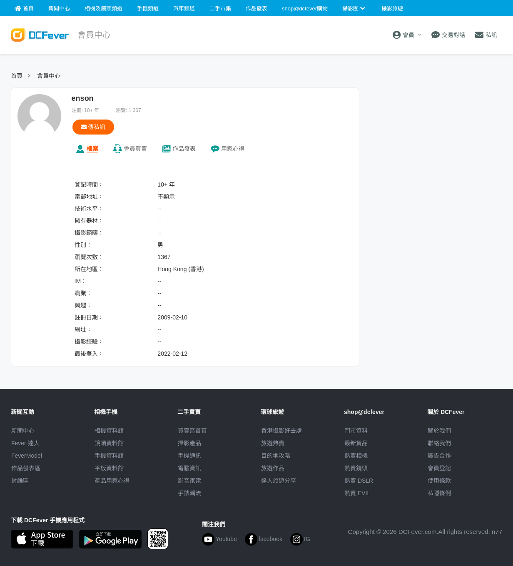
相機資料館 (109, 430)
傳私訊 (93, 127)
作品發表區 (25, 468)
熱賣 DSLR (358, 480)
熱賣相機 (356, 455)
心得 (232, 148)
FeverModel (26, 455)
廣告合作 (439, 455)
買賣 (135, 148)
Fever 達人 (25, 443)
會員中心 (48, 75)
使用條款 (439, 480)
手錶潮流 (189, 493)
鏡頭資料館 (109, 443)
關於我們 (439, 430)
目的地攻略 (275, 455)
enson (83, 98)
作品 (184, 148)
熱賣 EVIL (357, 493)
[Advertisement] (434, 139)
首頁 (16, 75)
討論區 (20, 480)
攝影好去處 (281, 430)
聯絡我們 (439, 443)
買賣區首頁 (192, 430)
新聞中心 (23, 430)
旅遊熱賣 (272, 443)
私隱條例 (439, 493)
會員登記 (439, 468)
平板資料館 (109, 468)
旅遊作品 (272, 468)
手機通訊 (189, 455)
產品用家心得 (112, 480)
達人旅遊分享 (278, 480)
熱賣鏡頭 (356, 468)
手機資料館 (109, 455)
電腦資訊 (189, 468)
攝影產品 (189, 443)
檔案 (92, 148)
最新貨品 (356, 443)
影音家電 (189, 480)
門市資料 (356, 430)
